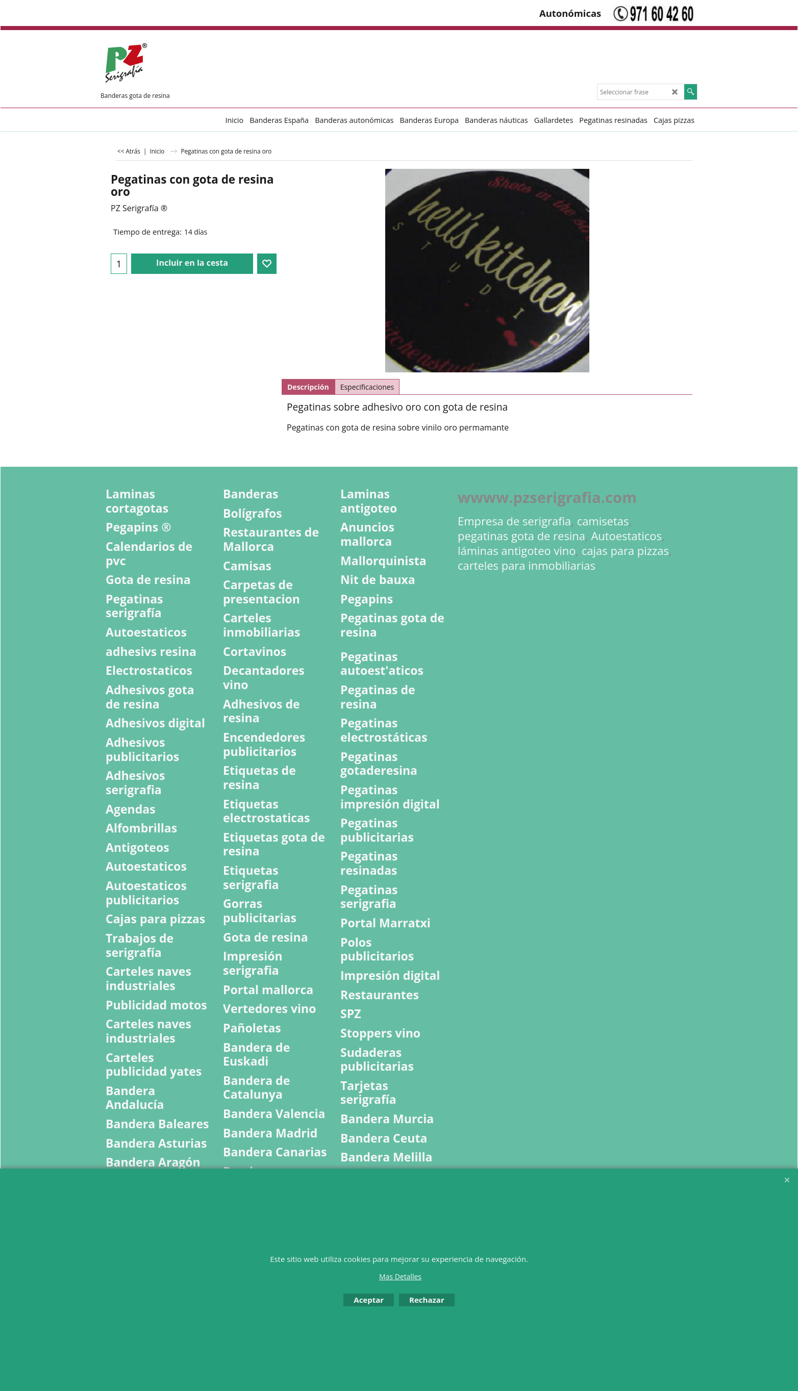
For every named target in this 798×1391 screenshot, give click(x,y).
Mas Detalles (400, 1276)
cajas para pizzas (625, 550)
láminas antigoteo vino (517, 550)
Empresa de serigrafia (514, 521)
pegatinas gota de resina (521, 535)
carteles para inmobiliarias (526, 565)
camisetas (603, 521)
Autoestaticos (626, 535)
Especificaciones (367, 387)
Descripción (308, 387)
